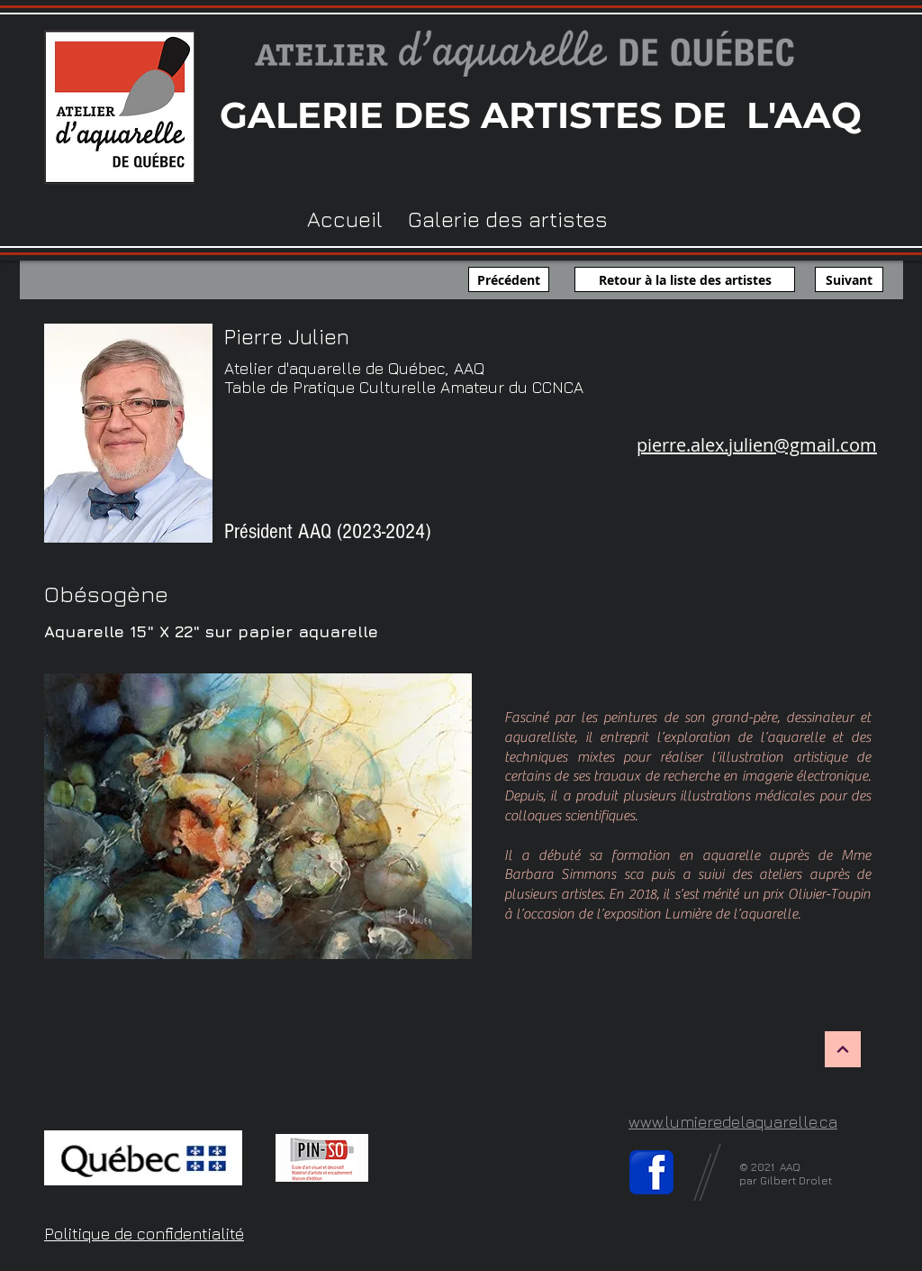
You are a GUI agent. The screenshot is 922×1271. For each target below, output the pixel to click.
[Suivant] (849, 279)
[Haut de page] (843, 1049)
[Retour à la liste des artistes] (684, 279)
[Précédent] (508, 279)
